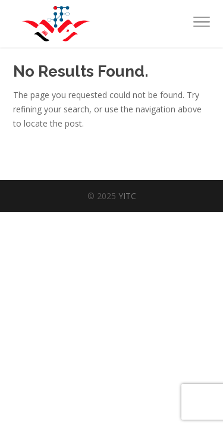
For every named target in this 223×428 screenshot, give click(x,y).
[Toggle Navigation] (201, 24)
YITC (127, 196)
